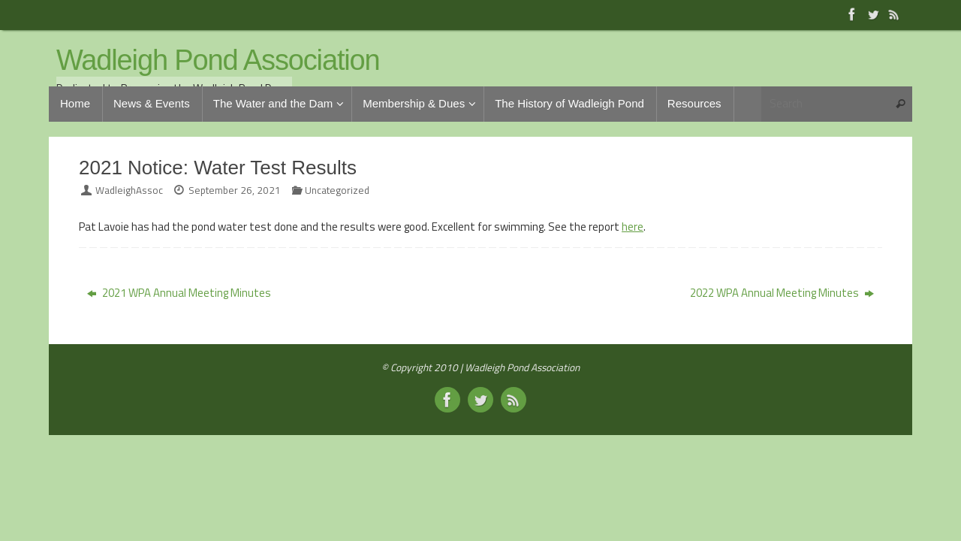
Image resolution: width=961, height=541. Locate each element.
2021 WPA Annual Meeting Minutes (179, 292)
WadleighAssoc (129, 190)
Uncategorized (337, 190)
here (632, 226)
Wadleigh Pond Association (218, 60)
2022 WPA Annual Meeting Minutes (782, 292)
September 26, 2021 (234, 190)
